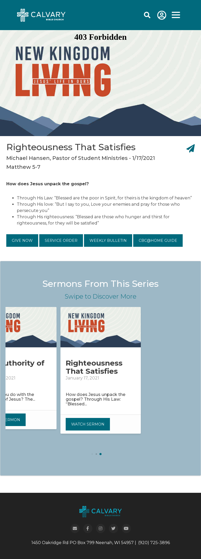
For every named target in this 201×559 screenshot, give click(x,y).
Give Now (22, 240)
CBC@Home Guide (158, 240)
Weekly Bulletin (108, 240)
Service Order (61, 240)
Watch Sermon (87, 424)
